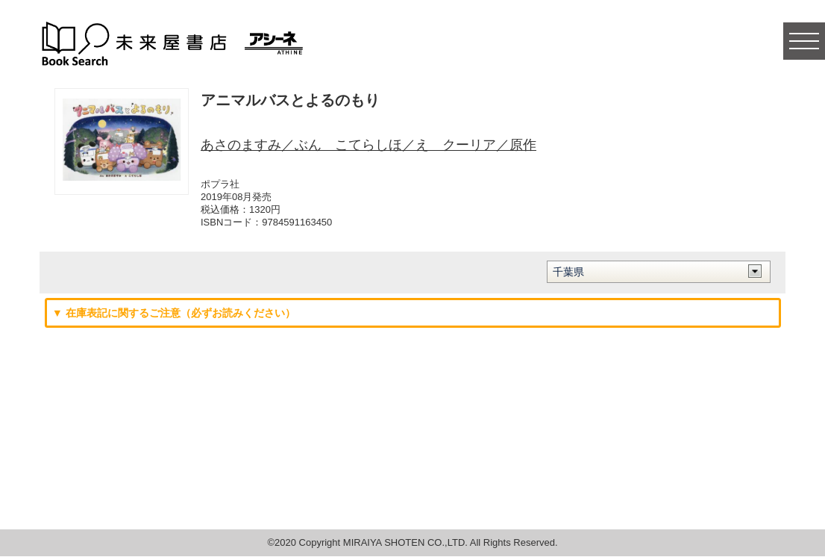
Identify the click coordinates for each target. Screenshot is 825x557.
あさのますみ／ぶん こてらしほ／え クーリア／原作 (368, 144)
